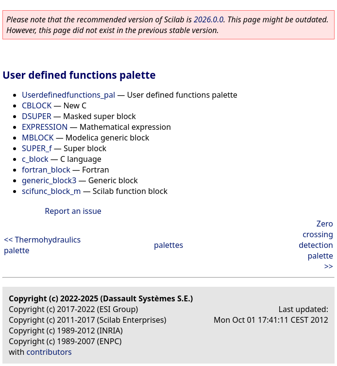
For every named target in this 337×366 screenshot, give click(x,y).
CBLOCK (36, 105)
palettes (168, 245)
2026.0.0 (208, 19)
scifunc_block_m (51, 191)
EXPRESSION (44, 127)
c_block (35, 159)
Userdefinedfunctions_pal (68, 94)
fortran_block (46, 169)
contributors (49, 352)
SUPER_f (37, 148)
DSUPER (36, 116)
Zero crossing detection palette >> (316, 245)
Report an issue (73, 211)
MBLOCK (38, 137)
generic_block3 (49, 180)
